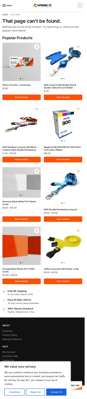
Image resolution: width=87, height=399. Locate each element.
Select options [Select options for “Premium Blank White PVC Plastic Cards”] (21, 219)
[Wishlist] (36, 46)
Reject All (35, 392)
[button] (79, 5)
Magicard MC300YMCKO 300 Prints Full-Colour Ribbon (62, 148)
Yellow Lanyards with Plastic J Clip (61, 269)
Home (5, 14)
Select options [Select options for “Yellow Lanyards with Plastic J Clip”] (63, 281)
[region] (35, 380)
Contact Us (8, 360)
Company (7, 330)
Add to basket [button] (21, 97)
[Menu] (7, 5)
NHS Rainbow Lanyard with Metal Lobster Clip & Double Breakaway (19, 148)
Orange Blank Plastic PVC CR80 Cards (18, 270)
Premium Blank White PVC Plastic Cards (19, 203)
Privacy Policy (9, 335)
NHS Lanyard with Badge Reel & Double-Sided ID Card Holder (60, 86)
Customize (14, 392)
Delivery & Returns (12, 339)
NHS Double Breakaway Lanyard (60, 209)
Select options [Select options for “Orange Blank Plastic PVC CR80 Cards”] (21, 281)
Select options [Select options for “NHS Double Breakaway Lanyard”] (63, 219)
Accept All (56, 392)
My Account (8, 352)
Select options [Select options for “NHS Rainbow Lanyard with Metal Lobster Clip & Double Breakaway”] (21, 159)
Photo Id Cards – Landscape (16, 85)
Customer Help (10, 356)
